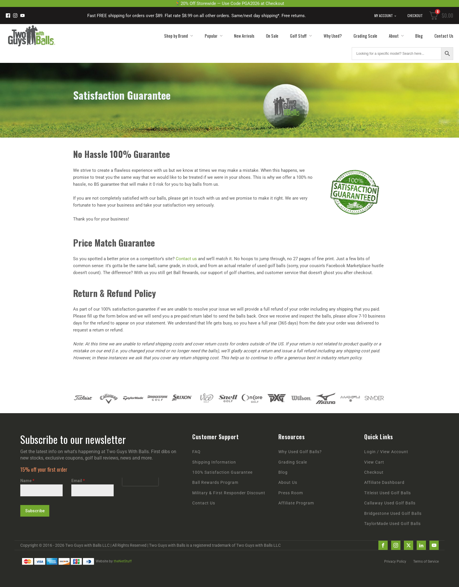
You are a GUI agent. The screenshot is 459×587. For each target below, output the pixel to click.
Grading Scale (365, 35)
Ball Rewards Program (215, 482)
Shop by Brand (178, 35)
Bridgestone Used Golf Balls (393, 513)
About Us (287, 482)
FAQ (196, 452)
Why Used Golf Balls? (300, 452)
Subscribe (35, 510)
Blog (419, 35)
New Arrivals (244, 35)
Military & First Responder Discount (228, 493)
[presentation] (140, 481)
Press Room (290, 493)
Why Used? (333, 35)
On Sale (272, 35)
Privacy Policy (395, 561)
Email (78, 480)
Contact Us (443, 35)
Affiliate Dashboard (384, 482)
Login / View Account (386, 452)
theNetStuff (123, 561)
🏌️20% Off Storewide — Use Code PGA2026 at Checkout (229, 3)
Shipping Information (214, 462)
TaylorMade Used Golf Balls (392, 524)
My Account (383, 15)
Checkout (415, 15)
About (396, 35)
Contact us (186, 258)
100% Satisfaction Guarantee (222, 472)
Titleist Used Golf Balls (387, 493)
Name (27, 480)
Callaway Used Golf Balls (390, 503)
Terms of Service (426, 561)
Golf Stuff (301, 35)
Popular (213, 35)
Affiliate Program (296, 503)
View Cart (374, 462)
